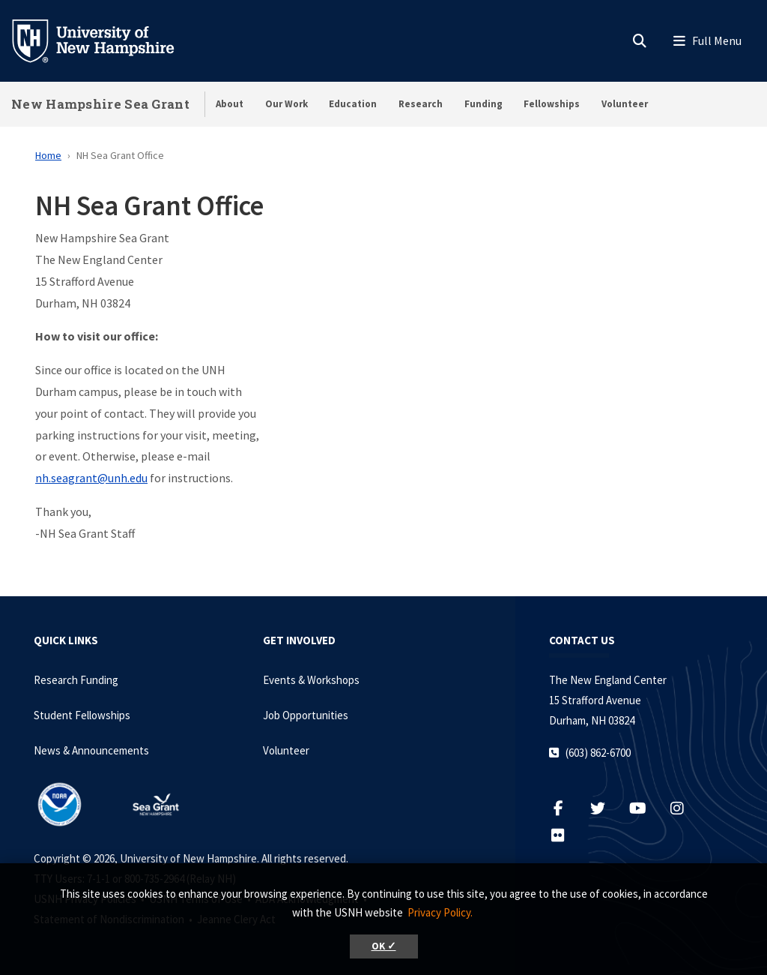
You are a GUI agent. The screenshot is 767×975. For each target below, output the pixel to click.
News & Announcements (91, 750)
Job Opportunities (305, 715)
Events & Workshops (311, 680)
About (229, 104)
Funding (483, 104)
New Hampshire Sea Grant (100, 103)
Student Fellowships (82, 715)
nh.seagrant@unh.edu (91, 477)
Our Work (286, 104)
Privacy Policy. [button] (440, 912)
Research (420, 104)
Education (353, 104)
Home (48, 155)
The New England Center (608, 680)
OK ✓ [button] (384, 946)
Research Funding (76, 680)
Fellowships (552, 104)
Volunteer (624, 104)
